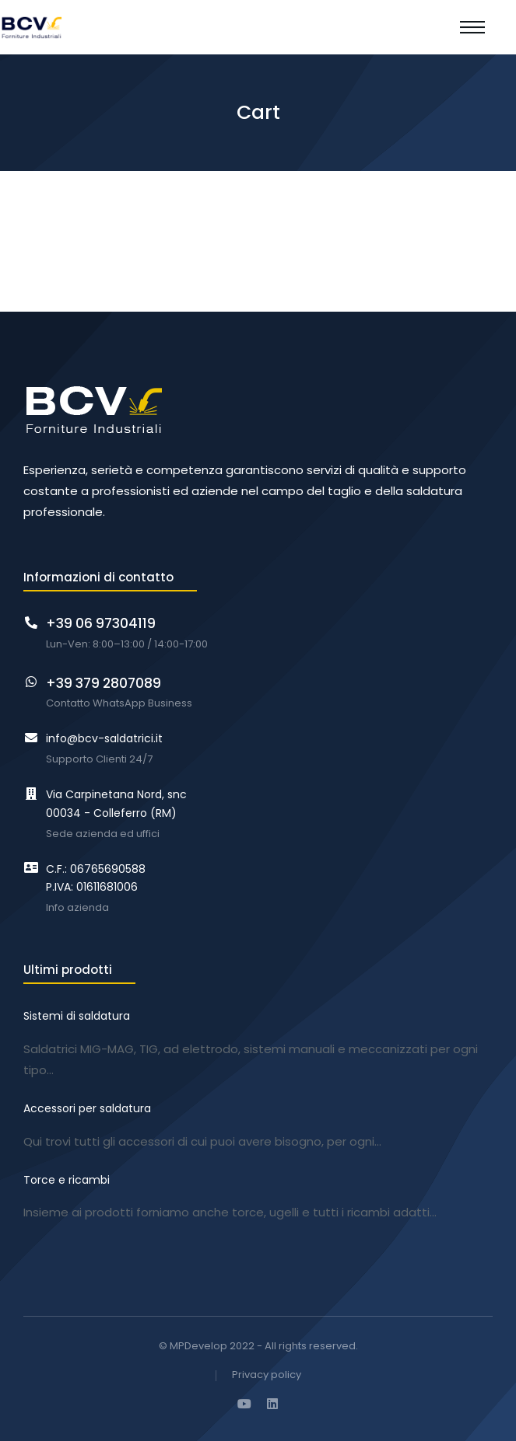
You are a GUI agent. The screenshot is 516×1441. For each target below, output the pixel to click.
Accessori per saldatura (87, 1108)
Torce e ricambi (66, 1180)
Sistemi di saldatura (76, 1016)
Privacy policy (266, 1375)
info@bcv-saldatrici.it (104, 738)
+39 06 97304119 (101, 623)
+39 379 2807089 (103, 683)
